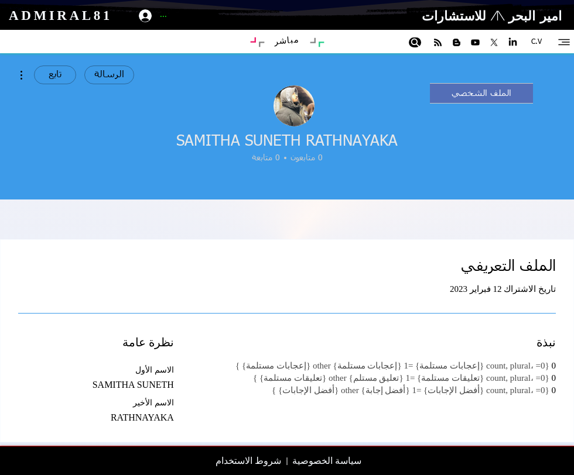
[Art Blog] (320, 43)
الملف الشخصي (481, 93)
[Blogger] (457, 42)
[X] (494, 42)
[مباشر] (286, 40)
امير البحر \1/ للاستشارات (492, 15)
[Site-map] (564, 41)
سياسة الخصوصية (326, 461)
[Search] (415, 42)
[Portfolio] (254, 41)
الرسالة (109, 75)
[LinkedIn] (513, 42)
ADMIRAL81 (58, 15)
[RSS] (438, 42)
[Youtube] (475, 42)
